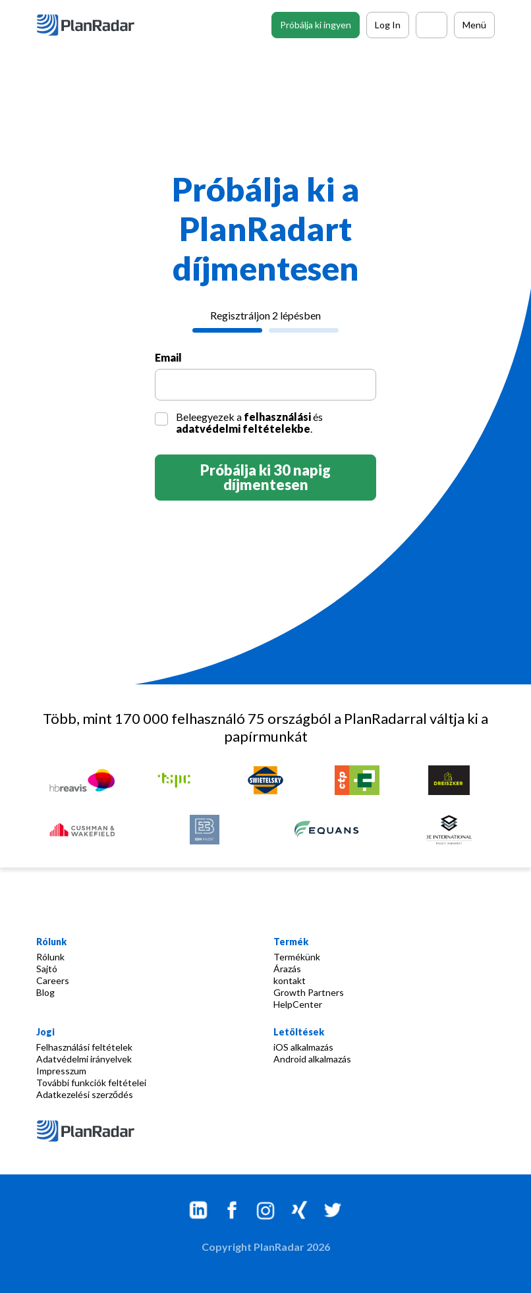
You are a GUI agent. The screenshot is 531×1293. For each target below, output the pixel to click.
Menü (474, 24)
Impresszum (61, 1070)
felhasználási (277, 416)
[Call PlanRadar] (431, 25)
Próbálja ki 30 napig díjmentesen (265, 477)
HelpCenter (297, 1004)
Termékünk (296, 956)
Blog (45, 992)
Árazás (287, 968)
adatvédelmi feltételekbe (243, 428)
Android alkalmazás (312, 1058)
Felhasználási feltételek (84, 1047)
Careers (52, 980)
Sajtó (46, 968)
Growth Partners (308, 992)
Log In (388, 24)
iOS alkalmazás (303, 1047)
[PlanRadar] (95, 25)
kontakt (289, 980)
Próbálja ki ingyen (315, 24)
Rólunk (50, 956)
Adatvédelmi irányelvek (84, 1058)
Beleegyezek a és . (249, 423)
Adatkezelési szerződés (84, 1094)
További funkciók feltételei (91, 1082)
